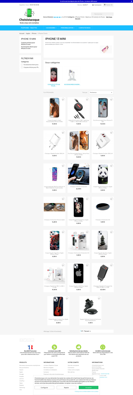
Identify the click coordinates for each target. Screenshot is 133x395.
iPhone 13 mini (28, 38)
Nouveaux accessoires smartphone (29, 365)
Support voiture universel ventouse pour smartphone (90, 320)
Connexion (71, 367)
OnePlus (21, 381)
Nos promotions (24, 367)
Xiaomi (21, 370)
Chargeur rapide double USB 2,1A (54, 153)
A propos (46, 372)
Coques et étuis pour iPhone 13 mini (28, 43)
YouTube (28, 340)
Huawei (21, 376)
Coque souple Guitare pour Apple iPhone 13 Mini (58, 320)
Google (21, 374)
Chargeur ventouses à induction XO (78, 253)
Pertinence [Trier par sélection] (101, 92)
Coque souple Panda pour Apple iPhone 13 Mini (102, 187)
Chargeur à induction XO (103, 219)
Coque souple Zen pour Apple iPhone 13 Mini (103, 253)
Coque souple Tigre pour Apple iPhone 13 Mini (54, 253)
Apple (21, 372)
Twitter (25, 340)
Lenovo (21, 378)
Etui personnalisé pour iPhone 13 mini (102, 121)
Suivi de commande (73, 365)
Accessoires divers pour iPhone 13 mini (29, 47)
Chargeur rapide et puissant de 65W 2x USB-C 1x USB (102, 286)
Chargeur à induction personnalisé (54, 219)
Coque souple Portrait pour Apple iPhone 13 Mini (78, 220)
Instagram (32, 340)
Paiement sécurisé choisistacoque (54, 374)
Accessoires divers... (72, 84)
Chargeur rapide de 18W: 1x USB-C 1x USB (54, 286)
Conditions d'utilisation (50, 370)
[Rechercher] (102, 14)
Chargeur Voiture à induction (78, 186)
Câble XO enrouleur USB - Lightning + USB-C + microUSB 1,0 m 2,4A (78, 121)
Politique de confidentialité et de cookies (86, 391)
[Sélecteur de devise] (86, 5)
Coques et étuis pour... (54, 85)
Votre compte (73, 362)
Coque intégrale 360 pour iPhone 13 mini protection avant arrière (54, 187)
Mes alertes (71, 372)
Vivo (20, 389)
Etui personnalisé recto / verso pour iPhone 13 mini (78, 154)
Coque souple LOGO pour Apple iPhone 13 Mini (78, 286)
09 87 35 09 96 (34, 5)
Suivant (88, 331)
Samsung (22, 387)
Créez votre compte (74, 370)
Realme (21, 385)
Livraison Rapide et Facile (51, 365)
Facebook (21, 340)
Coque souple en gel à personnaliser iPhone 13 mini (54, 121)
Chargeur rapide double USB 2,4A (103, 153)
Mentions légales (49, 367)
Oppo (21, 383)
